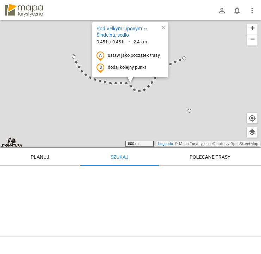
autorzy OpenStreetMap (237, 143)
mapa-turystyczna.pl (24, 10)
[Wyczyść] (252, 173)
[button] (74, 57)
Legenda (165, 143)
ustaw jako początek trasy (128, 56)
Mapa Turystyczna (195, 143)
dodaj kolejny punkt (121, 68)
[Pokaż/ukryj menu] (252, 10)
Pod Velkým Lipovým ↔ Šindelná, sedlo (122, 32)
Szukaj (120, 157)
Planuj (40, 157)
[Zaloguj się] (222, 10)
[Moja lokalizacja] (252, 118)
